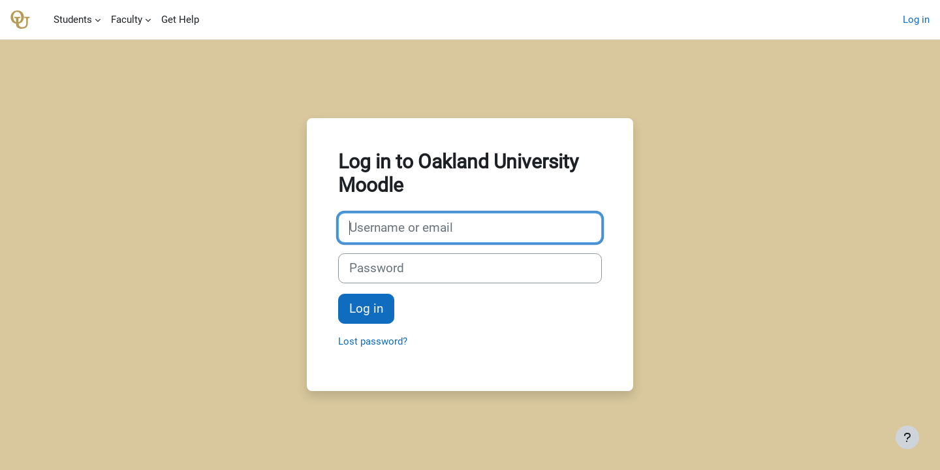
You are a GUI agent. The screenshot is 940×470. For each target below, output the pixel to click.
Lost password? (372, 341)
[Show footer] (907, 437)
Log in (916, 19)
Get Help (180, 19)
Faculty (126, 19)
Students (73, 19)
